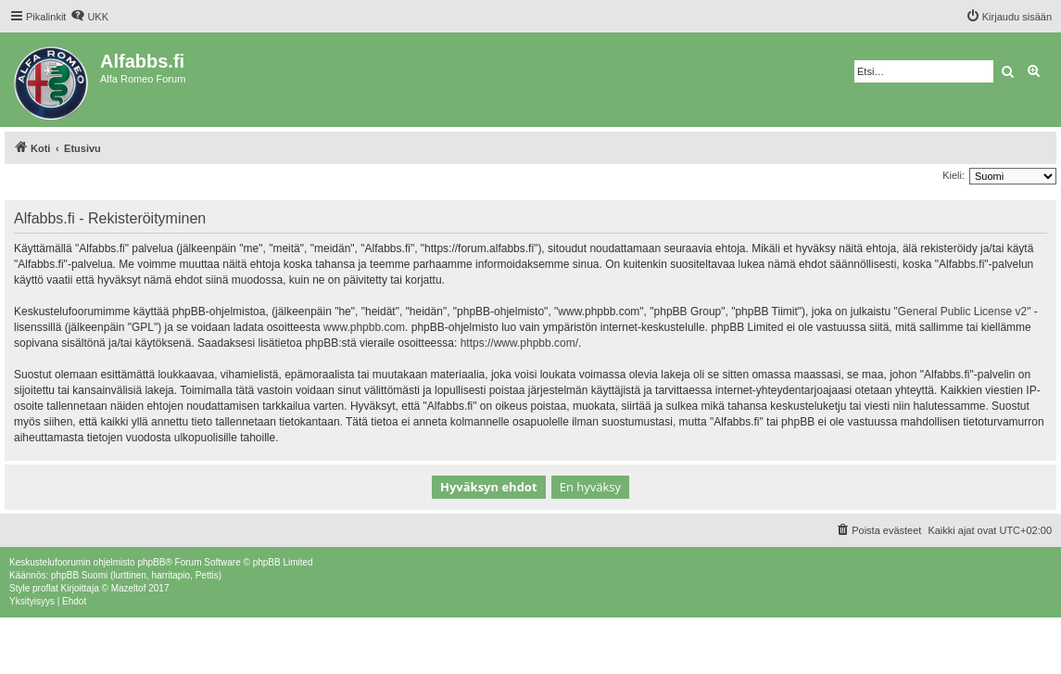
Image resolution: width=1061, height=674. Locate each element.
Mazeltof (128, 588)
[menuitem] (89, 17)
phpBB (151, 562)
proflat (45, 588)
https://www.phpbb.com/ (519, 343)
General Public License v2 (962, 311)
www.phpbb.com (364, 327)
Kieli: (953, 175)
